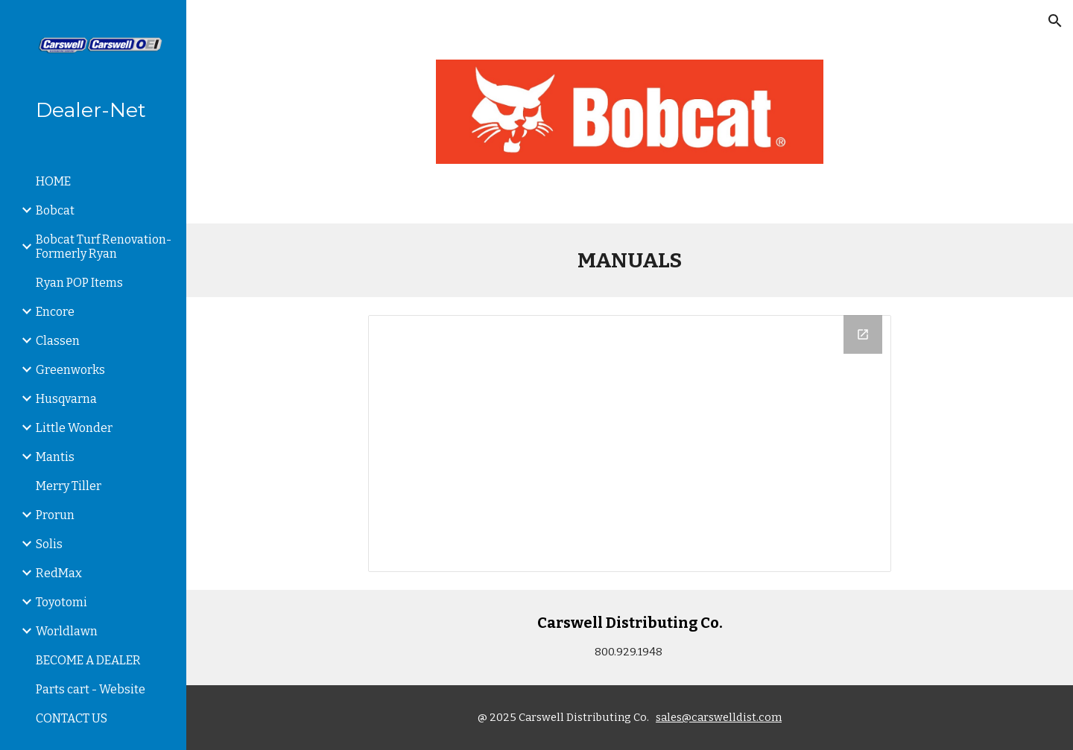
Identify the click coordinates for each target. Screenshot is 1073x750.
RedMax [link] (59, 573)
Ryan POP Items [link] (79, 283)
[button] (1055, 21)
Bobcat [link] (55, 210)
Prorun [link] (55, 515)
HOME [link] (53, 181)
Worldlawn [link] (67, 631)
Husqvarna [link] (66, 399)
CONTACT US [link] (71, 718)
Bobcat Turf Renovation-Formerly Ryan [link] (103, 246)
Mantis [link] (55, 457)
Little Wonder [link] (74, 428)
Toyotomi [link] (61, 602)
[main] (630, 260)
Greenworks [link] (70, 370)
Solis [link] (49, 544)
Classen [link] (58, 341)
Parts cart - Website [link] (90, 689)
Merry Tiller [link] (68, 486)
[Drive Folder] (629, 443)
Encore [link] (55, 312)
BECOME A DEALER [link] (88, 660)
